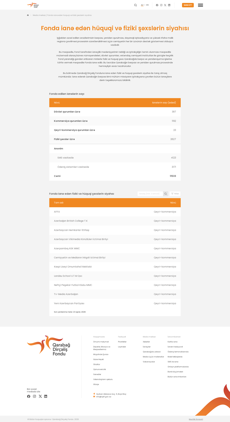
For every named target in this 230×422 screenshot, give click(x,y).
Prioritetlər (122, 340)
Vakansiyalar (149, 360)
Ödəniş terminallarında (178, 350)
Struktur (96, 363)
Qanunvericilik (99, 368)
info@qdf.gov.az (103, 395)
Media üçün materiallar (153, 355)
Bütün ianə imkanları (177, 375)
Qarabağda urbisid (151, 350)
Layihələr (122, 345)
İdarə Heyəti (98, 358)
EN (152, 5)
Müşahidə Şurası (100, 353)
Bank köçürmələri (175, 370)
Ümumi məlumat (101, 340)
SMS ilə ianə (173, 360)
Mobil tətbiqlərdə (175, 355)
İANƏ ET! (189, 4)
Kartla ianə (172, 340)
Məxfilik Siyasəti (196, 418)
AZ (147, 5)
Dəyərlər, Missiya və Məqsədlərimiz (101, 347)
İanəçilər (146, 345)
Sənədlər (97, 373)
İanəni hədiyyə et (175, 345)
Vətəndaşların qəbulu (103, 378)
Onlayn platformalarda (178, 365)
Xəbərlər (146, 340)
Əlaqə (96, 383)
